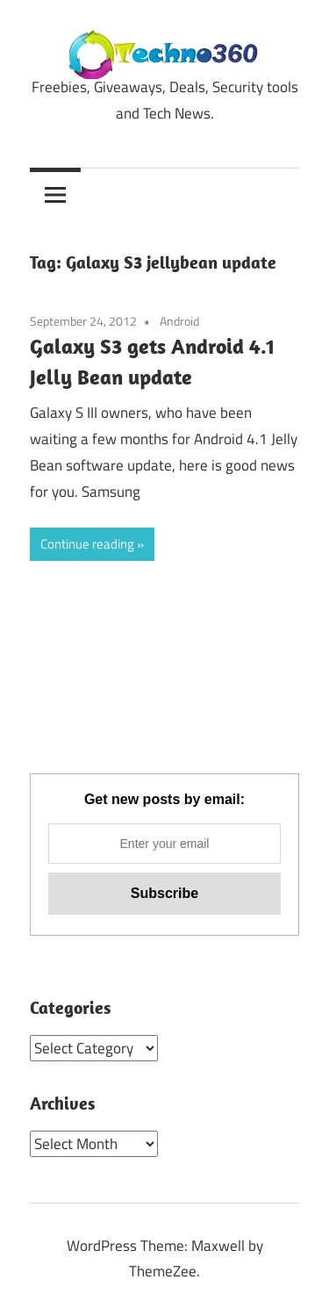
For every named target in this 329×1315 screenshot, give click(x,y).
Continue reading (87, 544)
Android (179, 321)
